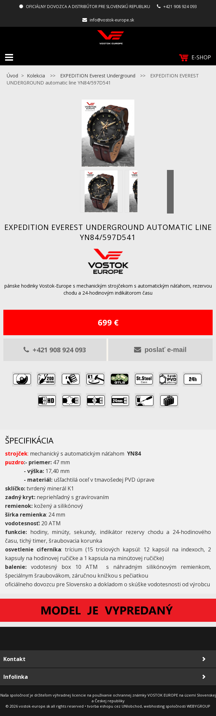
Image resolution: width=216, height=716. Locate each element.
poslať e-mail (160, 349)
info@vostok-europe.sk (112, 20)
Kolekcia (36, 75)
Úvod (12, 75)
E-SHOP (195, 57)
